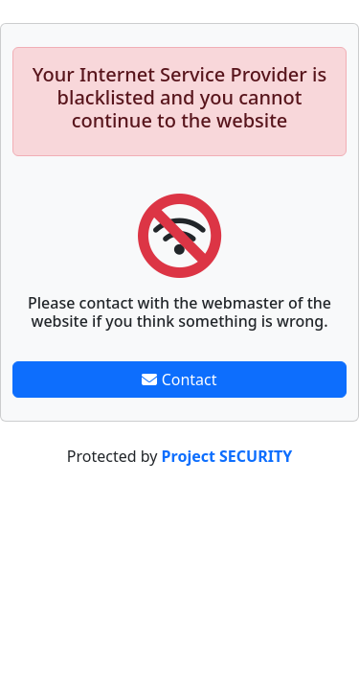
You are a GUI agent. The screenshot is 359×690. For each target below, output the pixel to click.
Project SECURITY (227, 456)
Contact (179, 379)
